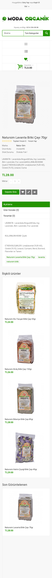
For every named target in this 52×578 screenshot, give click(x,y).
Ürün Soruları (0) (11, 210)
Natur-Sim (20, 145)
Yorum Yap (32, 141)
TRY (26, 6)
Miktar (5, 181)
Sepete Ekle (11, 192)
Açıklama (7, 204)
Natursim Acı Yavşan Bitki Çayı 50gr (20, 319)
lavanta (41, 257)
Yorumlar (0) (9, 216)
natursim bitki (13, 262)
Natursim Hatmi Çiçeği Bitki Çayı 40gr (21, 469)
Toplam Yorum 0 (19, 141)
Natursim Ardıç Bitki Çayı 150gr (18, 369)
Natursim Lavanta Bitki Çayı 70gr (21, 257)
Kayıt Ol (37, 3)
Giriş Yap (26, 3)
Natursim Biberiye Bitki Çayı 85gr (19, 419)
